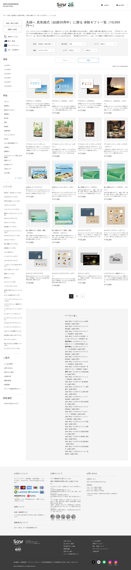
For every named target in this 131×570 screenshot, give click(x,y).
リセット (65, 60)
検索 (88, 60)
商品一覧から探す (12, 23)
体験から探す (12, 29)
